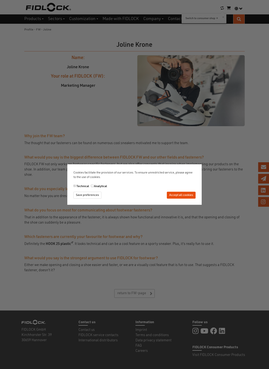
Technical (82, 186)
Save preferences (87, 195)
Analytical (100, 186)
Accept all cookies (181, 195)
